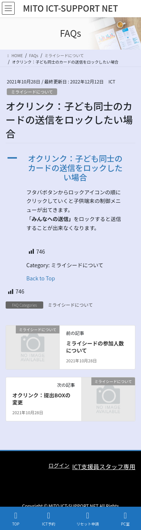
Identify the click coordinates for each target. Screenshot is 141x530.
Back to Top (40, 278)
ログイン (59, 465)
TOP (16, 519)
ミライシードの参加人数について (95, 346)
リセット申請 (87, 519)
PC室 (125, 519)
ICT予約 (48, 519)
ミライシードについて (32, 92)
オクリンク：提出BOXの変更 (41, 398)
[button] (70, 168)
